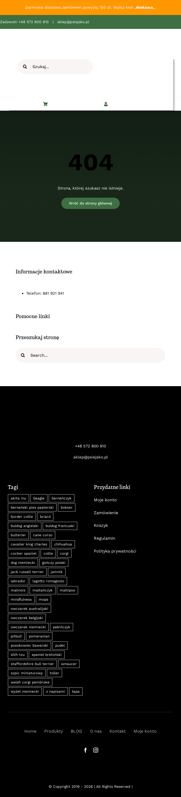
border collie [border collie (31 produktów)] (22, 516)
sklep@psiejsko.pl (73, 22)
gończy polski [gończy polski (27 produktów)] (53, 562)
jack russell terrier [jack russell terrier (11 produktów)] (27, 572)
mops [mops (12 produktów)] (43, 599)
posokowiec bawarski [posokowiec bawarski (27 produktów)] (29, 645)
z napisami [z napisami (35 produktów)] (55, 691)
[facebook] (85, 750)
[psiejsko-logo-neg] (91, 411)
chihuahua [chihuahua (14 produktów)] (63, 544)
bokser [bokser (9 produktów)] (67, 507)
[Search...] (90, 355)
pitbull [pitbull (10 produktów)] (16, 636)
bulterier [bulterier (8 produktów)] (18, 535)
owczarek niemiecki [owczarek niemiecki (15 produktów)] (28, 627)
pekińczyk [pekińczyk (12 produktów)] (61, 627)
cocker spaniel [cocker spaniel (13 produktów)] (23, 553)
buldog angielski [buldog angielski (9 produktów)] (25, 526)
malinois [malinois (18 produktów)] (18, 590)
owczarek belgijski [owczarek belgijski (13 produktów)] (27, 618)
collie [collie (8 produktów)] (48, 553)
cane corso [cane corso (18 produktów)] (42, 535)
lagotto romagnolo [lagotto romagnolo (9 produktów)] (48, 581)
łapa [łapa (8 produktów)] (76, 691)
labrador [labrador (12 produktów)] (18, 581)
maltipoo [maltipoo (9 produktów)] (67, 590)
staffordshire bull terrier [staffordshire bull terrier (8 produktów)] (32, 664)
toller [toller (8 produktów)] (54, 673)
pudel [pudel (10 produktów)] (60, 645)
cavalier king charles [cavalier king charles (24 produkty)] (29, 544)
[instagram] (95, 750)
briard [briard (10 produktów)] (45, 516)
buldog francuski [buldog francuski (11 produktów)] (60, 526)
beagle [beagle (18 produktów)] (39, 498)
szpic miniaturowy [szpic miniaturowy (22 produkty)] (27, 673)
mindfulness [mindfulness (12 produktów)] (21, 599)
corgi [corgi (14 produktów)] (64, 553)
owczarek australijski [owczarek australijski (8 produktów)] (29, 608)
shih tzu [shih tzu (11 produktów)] (18, 654)
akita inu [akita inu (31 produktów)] (18, 498)
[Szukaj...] (55, 66)
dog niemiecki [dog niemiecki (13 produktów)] (23, 562)
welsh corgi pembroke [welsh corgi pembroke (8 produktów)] (30, 682)
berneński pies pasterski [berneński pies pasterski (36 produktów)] (32, 507)
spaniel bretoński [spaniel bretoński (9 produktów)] (47, 654)
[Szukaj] (25, 66)
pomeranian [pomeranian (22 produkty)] (39, 636)
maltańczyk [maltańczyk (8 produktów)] (42, 590)
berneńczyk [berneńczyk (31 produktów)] (62, 498)
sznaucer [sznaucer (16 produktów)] (69, 664)
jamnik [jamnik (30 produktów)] (57, 572)
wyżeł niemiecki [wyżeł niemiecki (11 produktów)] (25, 691)
